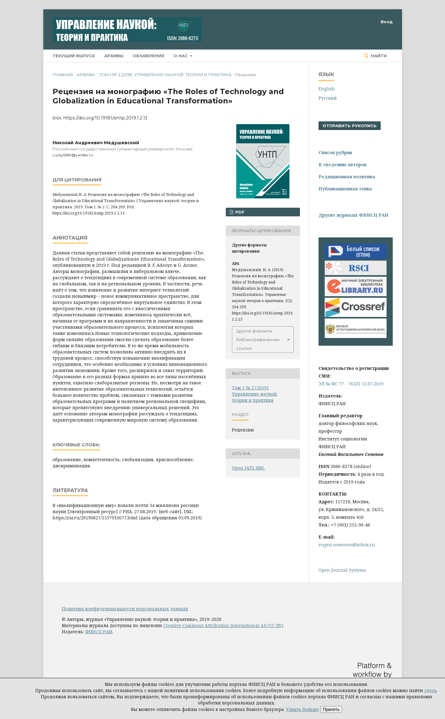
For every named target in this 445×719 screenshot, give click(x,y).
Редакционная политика (347, 177)
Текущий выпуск (74, 55)
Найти (378, 55)
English (327, 89)
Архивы (113, 55)
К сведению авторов (343, 164)
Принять (331, 709)
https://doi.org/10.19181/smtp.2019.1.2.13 (105, 118)
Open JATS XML (248, 468)
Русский (328, 98)
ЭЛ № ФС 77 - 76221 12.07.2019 (351, 384)
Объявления (148, 55)
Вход (387, 21)
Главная (63, 74)
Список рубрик (335, 152)
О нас (181, 55)
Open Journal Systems (342, 570)
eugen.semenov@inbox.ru (347, 545)
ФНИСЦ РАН (98, 632)
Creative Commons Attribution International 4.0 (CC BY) (223, 625)
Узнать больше (302, 709)
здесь (430, 690)
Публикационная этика (345, 189)
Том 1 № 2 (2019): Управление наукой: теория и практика (165, 74)
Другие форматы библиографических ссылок (258, 339)
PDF (239, 212)
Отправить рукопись (350, 125)
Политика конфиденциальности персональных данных (125, 609)
